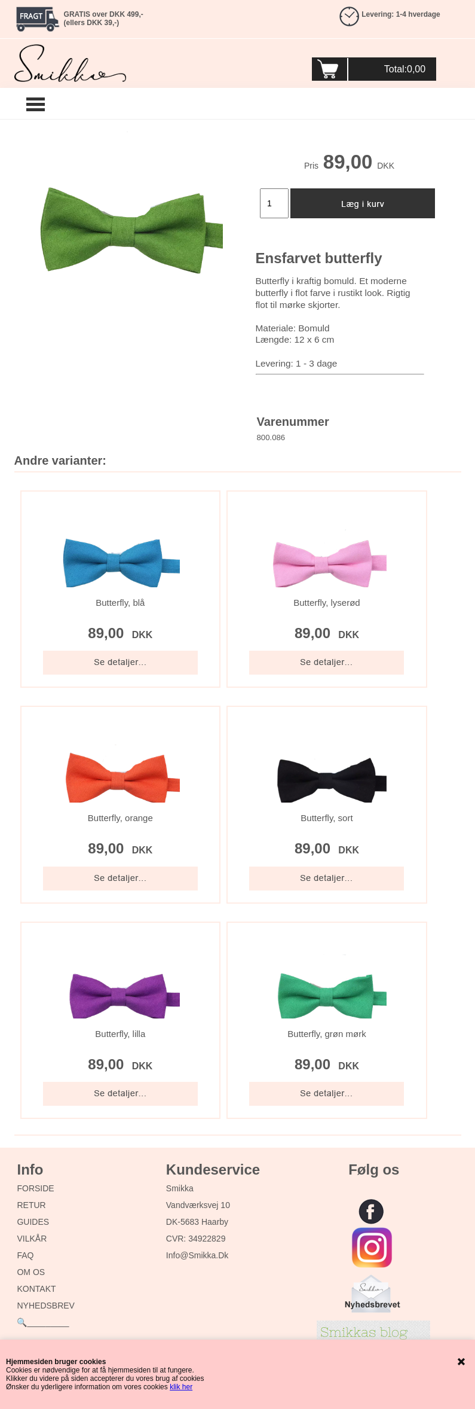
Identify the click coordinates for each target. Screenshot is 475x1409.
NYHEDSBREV (45, 1305)
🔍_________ (43, 1322)
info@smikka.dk (197, 1255)
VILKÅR (32, 1238)
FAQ (25, 1255)
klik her (181, 1387)
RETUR (31, 1205)
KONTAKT (36, 1289)
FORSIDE (35, 1188)
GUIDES (33, 1222)
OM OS (31, 1272)
